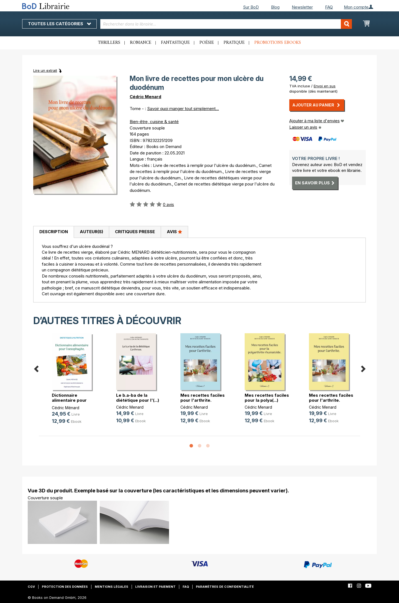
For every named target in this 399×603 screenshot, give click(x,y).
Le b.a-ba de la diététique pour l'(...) (137, 398)
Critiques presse (135, 231)
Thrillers (109, 43)
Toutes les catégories (59, 23)
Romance (140, 43)
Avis (174, 231)
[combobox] (226, 24)
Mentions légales (111, 587)
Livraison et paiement (155, 587)
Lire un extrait (45, 70)
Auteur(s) (91, 231)
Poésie (207, 43)
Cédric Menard (145, 96)
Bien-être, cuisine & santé (154, 121)
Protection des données (65, 587)
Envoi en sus (325, 86)
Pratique (234, 43)
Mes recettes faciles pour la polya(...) (267, 398)
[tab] (53, 232)
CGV (31, 587)
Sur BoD (251, 7)
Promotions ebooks (277, 43)
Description (53, 231)
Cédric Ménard (65, 407)
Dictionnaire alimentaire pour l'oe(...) (69, 400)
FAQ (329, 7)
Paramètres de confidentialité (225, 587)
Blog (275, 7)
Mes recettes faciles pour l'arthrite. (202, 398)
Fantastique (175, 43)
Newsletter (302, 7)
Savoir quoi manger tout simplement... (183, 108)
